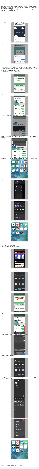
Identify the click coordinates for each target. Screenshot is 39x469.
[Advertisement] (19, 16)
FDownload (2, 1)
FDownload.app (7, 71)
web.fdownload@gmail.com (20, 465)
